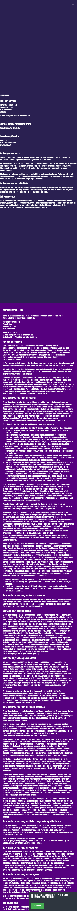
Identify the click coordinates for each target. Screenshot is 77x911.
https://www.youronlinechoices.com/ (17, 535)
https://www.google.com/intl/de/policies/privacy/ (38, 700)
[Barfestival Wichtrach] (5, 4)
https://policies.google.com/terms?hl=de (19, 702)
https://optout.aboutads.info (38, 533)
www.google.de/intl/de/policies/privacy (23, 654)
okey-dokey (37, 905)
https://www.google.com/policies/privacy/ (25, 843)
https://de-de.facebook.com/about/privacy (35, 870)
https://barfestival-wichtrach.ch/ (23, 337)
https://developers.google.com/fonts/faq (24, 841)
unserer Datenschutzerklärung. (42, 897)
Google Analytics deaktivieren (24, 795)
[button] (73, 4)
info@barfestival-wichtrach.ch (18, 116)
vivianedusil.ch (5, 145)
